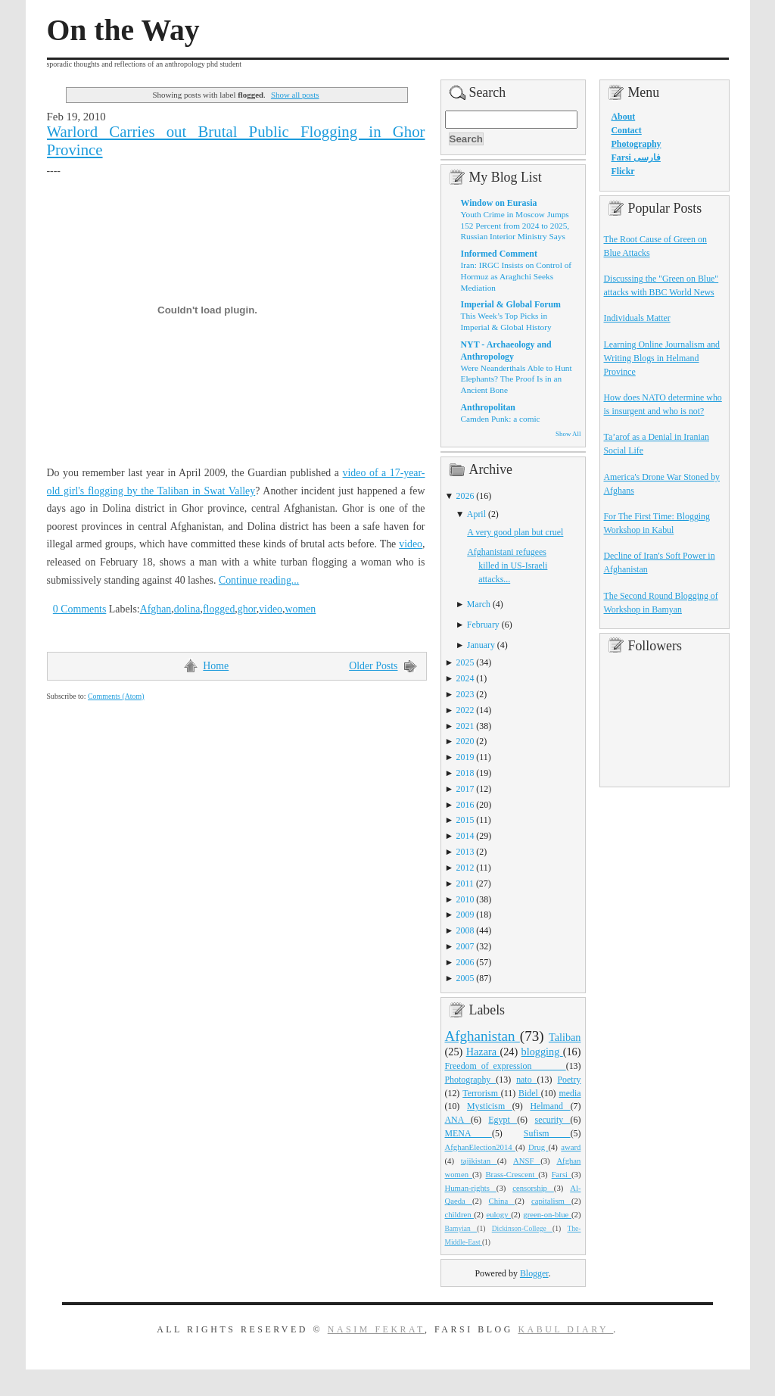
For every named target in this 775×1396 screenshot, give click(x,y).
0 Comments (80, 609)
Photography (470, 1079)
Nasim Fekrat (376, 1329)
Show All (568, 434)
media (569, 1093)
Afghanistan (482, 1036)
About (624, 116)
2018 (465, 773)
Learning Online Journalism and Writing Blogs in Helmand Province (662, 358)
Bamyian (461, 1228)
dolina (187, 609)
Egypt (502, 1119)
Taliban (565, 1037)
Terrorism (481, 1093)
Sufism (547, 1133)
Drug (538, 1146)
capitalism (551, 1200)
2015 (465, 820)
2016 (465, 804)
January (481, 645)
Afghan (156, 609)
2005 (465, 978)
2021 (465, 726)
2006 (465, 962)
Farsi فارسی (636, 157)
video (410, 544)
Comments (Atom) (116, 696)
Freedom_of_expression (505, 1066)
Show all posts (295, 94)
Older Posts (373, 666)
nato (526, 1079)
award (570, 1146)
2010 (465, 899)
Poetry (568, 1079)
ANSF (526, 1160)
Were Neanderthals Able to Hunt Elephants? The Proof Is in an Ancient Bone (516, 378)
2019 (465, 757)
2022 (465, 710)
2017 (465, 789)
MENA (468, 1133)
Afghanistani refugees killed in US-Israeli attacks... (507, 565)
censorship (533, 1187)
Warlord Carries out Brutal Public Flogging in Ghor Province (236, 141)
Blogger (534, 1273)
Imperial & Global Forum (511, 304)
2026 (465, 496)
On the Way (123, 30)
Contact (627, 130)
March (478, 604)
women (300, 609)
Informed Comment (499, 253)
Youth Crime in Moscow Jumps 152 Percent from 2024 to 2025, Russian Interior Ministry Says (515, 225)
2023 (465, 694)
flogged (219, 609)
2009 (465, 914)
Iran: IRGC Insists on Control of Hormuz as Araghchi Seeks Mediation (516, 275)
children (460, 1214)
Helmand (550, 1106)
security (553, 1119)
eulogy (498, 1214)
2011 (465, 883)
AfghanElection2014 (480, 1146)
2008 (465, 930)
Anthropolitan (488, 407)
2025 (465, 662)
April (476, 514)
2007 (465, 946)
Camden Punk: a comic (500, 418)
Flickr (623, 171)
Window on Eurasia (499, 203)
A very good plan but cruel (515, 532)
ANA (458, 1119)
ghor (247, 609)
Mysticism (489, 1106)
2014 (465, 835)
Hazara (483, 1051)
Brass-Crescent (511, 1174)
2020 (465, 741)
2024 (465, 678)
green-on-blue (547, 1214)
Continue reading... (259, 580)
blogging (542, 1051)
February (483, 624)
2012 (465, 867)
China (502, 1200)
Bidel (529, 1093)
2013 (465, 851)
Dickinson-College (522, 1228)
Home (216, 666)
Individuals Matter (637, 318)
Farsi (561, 1174)
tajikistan (479, 1160)
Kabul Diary (565, 1329)
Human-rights (470, 1187)
